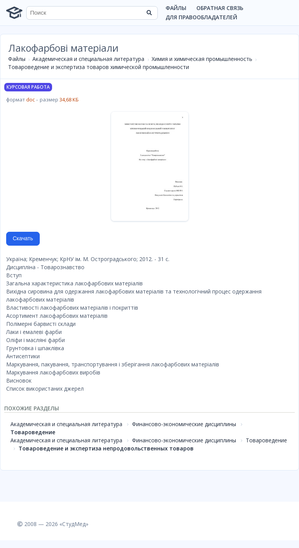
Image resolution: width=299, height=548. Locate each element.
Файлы (176, 8)
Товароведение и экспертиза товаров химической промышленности (98, 67)
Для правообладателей (201, 17)
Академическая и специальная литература (88, 58)
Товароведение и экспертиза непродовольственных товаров (106, 448)
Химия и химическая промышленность (202, 58)
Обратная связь (219, 8)
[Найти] (149, 12)
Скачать (23, 238)
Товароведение (32, 432)
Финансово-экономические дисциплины (184, 424)
